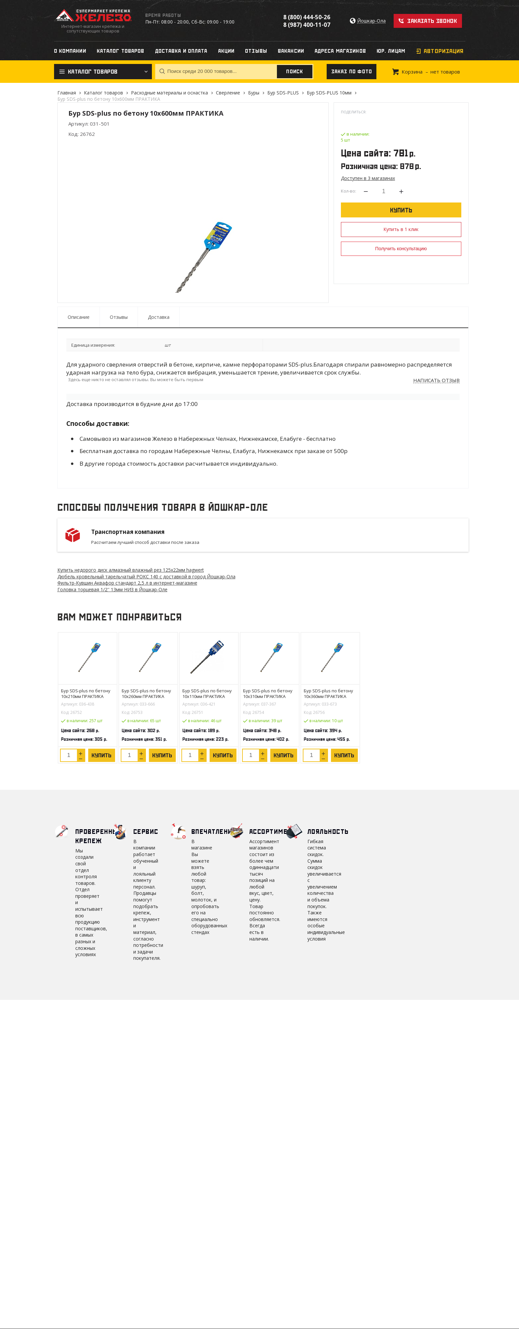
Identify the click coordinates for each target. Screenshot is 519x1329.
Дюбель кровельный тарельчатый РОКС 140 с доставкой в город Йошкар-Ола (146, 576)
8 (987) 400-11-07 (306, 25)
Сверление (228, 92)
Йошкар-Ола (371, 21)
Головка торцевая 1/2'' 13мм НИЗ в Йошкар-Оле (112, 589)
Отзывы (119, 317)
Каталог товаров (103, 92)
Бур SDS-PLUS (283, 92)
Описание (79, 317)
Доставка (158, 317)
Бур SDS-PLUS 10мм (329, 92)
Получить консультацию (401, 248)
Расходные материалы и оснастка (169, 92)
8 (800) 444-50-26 (306, 17)
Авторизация (444, 51)
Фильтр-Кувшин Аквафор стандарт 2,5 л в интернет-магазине (127, 583)
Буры (253, 92)
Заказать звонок (432, 21)
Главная (66, 92)
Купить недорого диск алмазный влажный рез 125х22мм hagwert (130, 570)
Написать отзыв (436, 380)
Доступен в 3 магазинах (368, 178)
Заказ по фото (351, 72)
